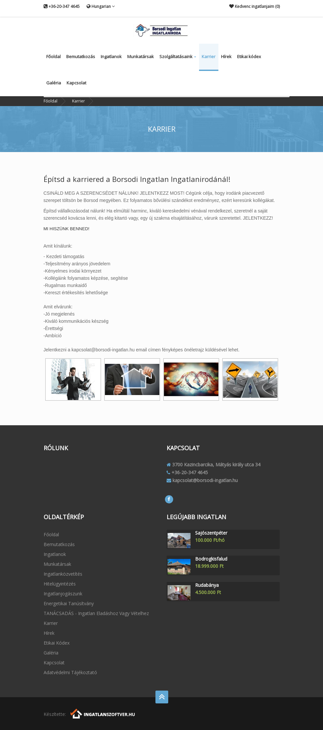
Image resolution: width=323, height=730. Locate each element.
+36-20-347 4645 (62, 6)
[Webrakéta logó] (103, 713)
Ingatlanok (111, 56)
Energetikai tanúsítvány (69, 603)
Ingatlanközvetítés (63, 574)
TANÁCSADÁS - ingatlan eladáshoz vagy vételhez (96, 613)
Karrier (208, 56)
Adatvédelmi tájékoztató (70, 672)
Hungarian (101, 6)
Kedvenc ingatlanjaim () (254, 6)
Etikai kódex (249, 56)
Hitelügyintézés (60, 584)
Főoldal (53, 56)
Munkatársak (140, 56)
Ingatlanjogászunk (63, 593)
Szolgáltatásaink (177, 56)
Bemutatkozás (80, 56)
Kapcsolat (76, 83)
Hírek (226, 56)
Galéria (53, 83)
